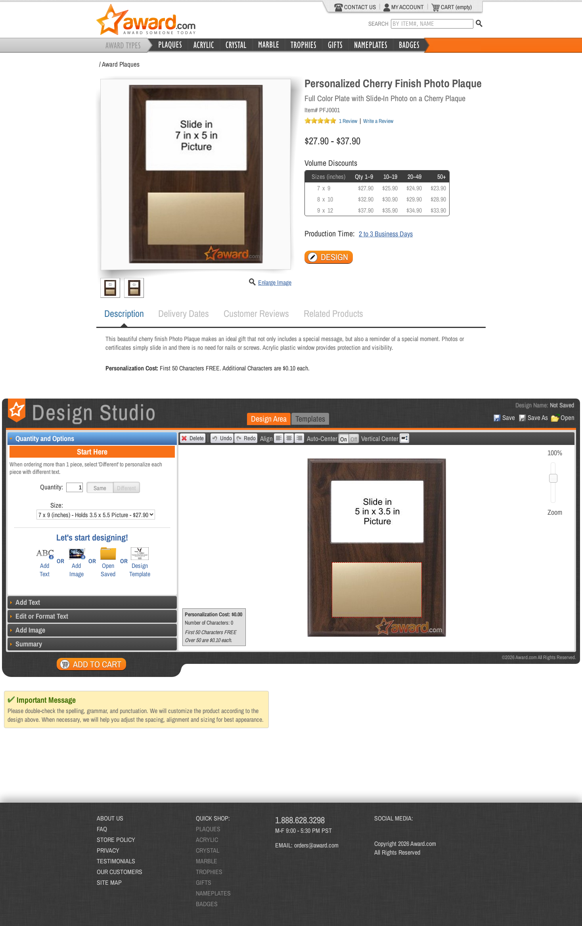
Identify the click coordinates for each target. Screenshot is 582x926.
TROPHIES (209, 871)
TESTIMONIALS (116, 861)
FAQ (102, 828)
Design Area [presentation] (269, 418)
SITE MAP (109, 882)
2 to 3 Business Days (386, 234)
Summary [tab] (25, 644)
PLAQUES (208, 828)
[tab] (124, 313)
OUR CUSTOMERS (119, 871)
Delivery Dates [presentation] (183, 313)
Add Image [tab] (26, 630)
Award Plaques (121, 64)
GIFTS (203, 882)
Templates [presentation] (310, 418)
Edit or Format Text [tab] (38, 616)
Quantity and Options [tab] (41, 438)
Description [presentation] (124, 313)
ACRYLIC (207, 839)
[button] (99, 487)
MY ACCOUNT (403, 7)
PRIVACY (108, 850)
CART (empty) (451, 7)
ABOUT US (110, 818)
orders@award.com (316, 845)
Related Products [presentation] (333, 313)
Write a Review (378, 121)
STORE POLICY (116, 839)
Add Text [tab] (24, 602)
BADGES (207, 903)
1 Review (348, 121)
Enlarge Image (274, 282)
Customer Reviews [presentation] (256, 313)
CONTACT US (355, 7)
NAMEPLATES (213, 893)
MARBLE (206, 861)
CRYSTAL (207, 850)
